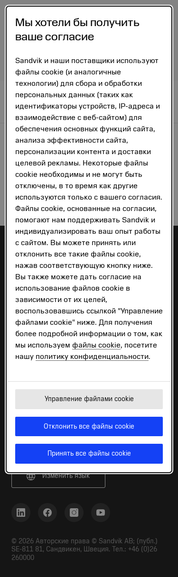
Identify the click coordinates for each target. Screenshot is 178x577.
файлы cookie (96, 345)
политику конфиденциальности (92, 356)
